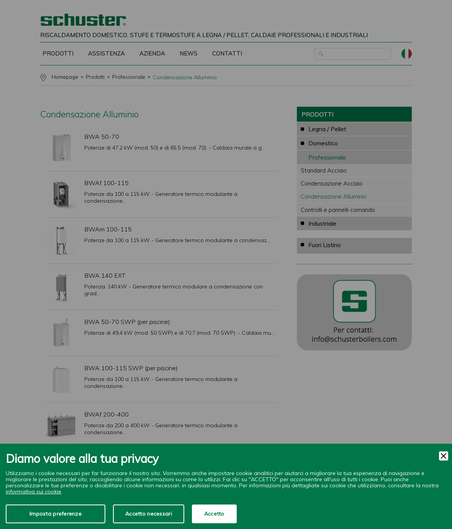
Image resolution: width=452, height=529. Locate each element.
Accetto (214, 513)
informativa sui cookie (33, 491)
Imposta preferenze (55, 513)
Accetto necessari (148, 513)
